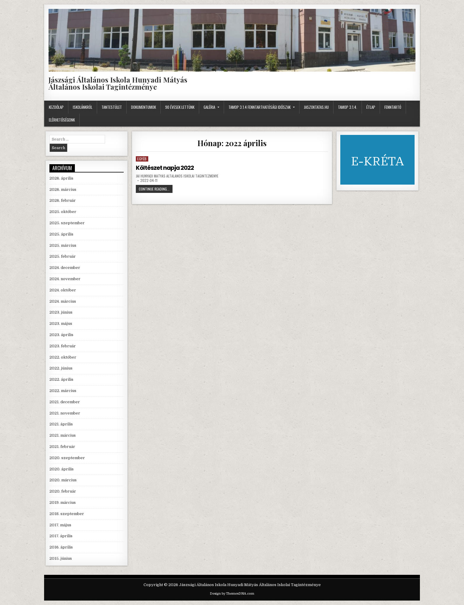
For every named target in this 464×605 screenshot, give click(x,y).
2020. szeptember (67, 458)
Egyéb (142, 158)
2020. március (63, 480)
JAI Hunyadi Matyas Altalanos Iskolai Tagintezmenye (177, 176)
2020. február (62, 491)
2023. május (60, 323)
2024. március (62, 301)
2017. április (60, 536)
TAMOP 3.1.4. (347, 107)
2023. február (62, 346)
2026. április (61, 178)
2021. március (62, 435)
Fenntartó (392, 107)
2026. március (62, 189)
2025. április (61, 234)
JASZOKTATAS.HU (316, 107)
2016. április (61, 547)
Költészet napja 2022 (165, 168)
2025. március (62, 245)
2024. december (64, 267)
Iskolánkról (82, 107)
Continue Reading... (156, 189)
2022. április (61, 379)
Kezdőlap (56, 107)
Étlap (370, 107)
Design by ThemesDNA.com (232, 594)
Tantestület (112, 107)
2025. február (62, 256)
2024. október (62, 290)
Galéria (209, 107)
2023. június (60, 312)
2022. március (62, 390)
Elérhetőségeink (62, 120)
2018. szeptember (66, 514)
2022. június (60, 368)
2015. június (60, 558)
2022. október (62, 357)
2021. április (61, 424)
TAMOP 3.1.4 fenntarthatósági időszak (259, 107)
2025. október (62, 211)
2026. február (62, 200)
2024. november (64, 279)
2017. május (60, 525)
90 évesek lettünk (179, 107)
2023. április (61, 335)
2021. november (64, 413)
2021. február (62, 446)
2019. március (62, 502)
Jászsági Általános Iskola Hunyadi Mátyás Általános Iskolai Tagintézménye (118, 83)
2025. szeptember (67, 223)
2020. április (61, 469)
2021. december (64, 402)
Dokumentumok (143, 107)
